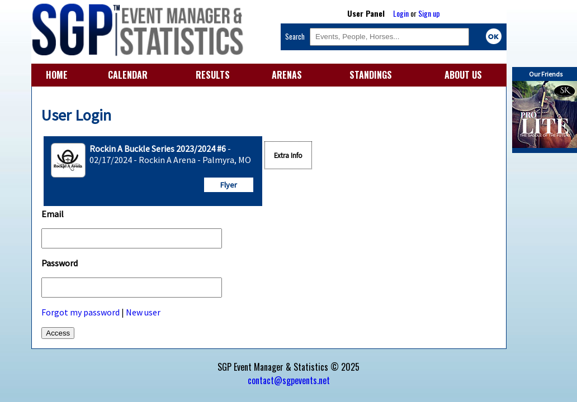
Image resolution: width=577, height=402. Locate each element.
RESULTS (213, 75)
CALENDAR (128, 75)
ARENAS (287, 75)
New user (143, 312)
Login (401, 13)
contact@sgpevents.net (289, 380)
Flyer (228, 185)
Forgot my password (80, 312)
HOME (57, 75)
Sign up (429, 13)
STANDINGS (370, 75)
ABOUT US (463, 75)
